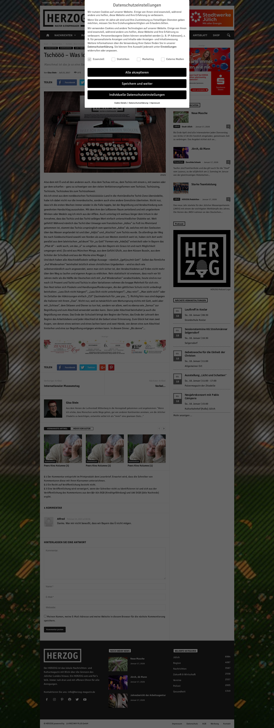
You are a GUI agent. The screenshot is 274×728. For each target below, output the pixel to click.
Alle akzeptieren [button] (137, 71)
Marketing (145, 57)
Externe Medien (172, 57)
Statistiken (120, 57)
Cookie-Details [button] (120, 101)
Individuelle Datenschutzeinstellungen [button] (137, 93)
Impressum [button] (155, 101)
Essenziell (96, 57)
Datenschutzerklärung (100, 45)
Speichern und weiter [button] (137, 82)
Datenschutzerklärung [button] (139, 101)
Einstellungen (169, 45)
